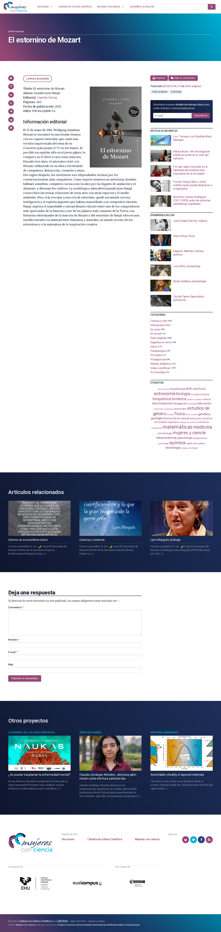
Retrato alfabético (161, 363)
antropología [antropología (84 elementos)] (163, 389)
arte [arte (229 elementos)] (189, 389)
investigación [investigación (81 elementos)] (156, 428)
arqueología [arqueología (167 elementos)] (177, 388)
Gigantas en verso (161, 342)
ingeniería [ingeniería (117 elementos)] (173, 422)
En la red (155, 333)
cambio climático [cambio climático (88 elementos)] (194, 399)
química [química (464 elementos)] (177, 442)
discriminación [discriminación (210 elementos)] (162, 403)
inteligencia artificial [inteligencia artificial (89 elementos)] (188, 422)
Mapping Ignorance (164, 732)
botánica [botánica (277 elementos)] (179, 399)
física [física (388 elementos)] (179, 413)
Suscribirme (200, 115)
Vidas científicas (160, 368)
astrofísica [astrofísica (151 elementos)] (199, 388)
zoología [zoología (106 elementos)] (193, 448)
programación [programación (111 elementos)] (200, 438)
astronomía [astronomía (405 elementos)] (164, 393)
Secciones (68, 839)
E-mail (12, 652)
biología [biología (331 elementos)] (183, 394)
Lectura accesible (37, 78)
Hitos (153, 346)
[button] (11, 78)
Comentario (15, 607)
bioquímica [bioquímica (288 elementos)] (162, 399)
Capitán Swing (47, 97)
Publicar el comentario (24, 678)
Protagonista (158, 359)
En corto (155, 329)
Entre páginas (16, 31)
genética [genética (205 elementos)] (204, 414)
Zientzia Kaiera (90, 732)
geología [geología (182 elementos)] (156, 418)
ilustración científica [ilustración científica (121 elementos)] (201, 418)
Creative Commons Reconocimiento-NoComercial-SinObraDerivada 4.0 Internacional (98, 925)
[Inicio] (15, 6)
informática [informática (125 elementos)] (160, 422)
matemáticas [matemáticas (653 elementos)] (178, 427)
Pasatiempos (158, 350)
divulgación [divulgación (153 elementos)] (180, 403)
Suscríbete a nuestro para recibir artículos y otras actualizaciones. (181, 106)
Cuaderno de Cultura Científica (31, 732)
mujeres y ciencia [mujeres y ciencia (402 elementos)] (189, 432)
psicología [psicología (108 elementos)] (163, 443)
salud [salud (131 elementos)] (189, 443)
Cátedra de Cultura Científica (104, 839)
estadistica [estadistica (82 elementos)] (168, 409)
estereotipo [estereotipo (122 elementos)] (180, 408)
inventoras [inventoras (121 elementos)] (203, 422)
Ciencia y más (158, 321)
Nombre (13, 639)
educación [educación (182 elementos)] (204, 403)
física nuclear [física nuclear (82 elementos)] (192, 414)
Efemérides (157, 325)
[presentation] (181, 141)
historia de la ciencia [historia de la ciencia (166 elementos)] (176, 418)
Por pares (156, 355)
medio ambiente (159, 92)
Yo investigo (157, 372)
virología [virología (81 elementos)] (184, 448)
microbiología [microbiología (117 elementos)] (164, 433)
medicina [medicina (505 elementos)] (202, 427)
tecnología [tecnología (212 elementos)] (173, 448)
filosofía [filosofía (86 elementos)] (170, 414)
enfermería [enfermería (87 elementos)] (158, 409)
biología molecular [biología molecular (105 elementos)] (200, 394)
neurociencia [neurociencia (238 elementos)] (166, 438)
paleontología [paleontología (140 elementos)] (185, 438)
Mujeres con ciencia (147, 839)
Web (10, 664)
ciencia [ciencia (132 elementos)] (206, 399)
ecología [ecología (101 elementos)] (192, 403)
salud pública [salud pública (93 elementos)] (199, 443)
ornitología (176, 92)
